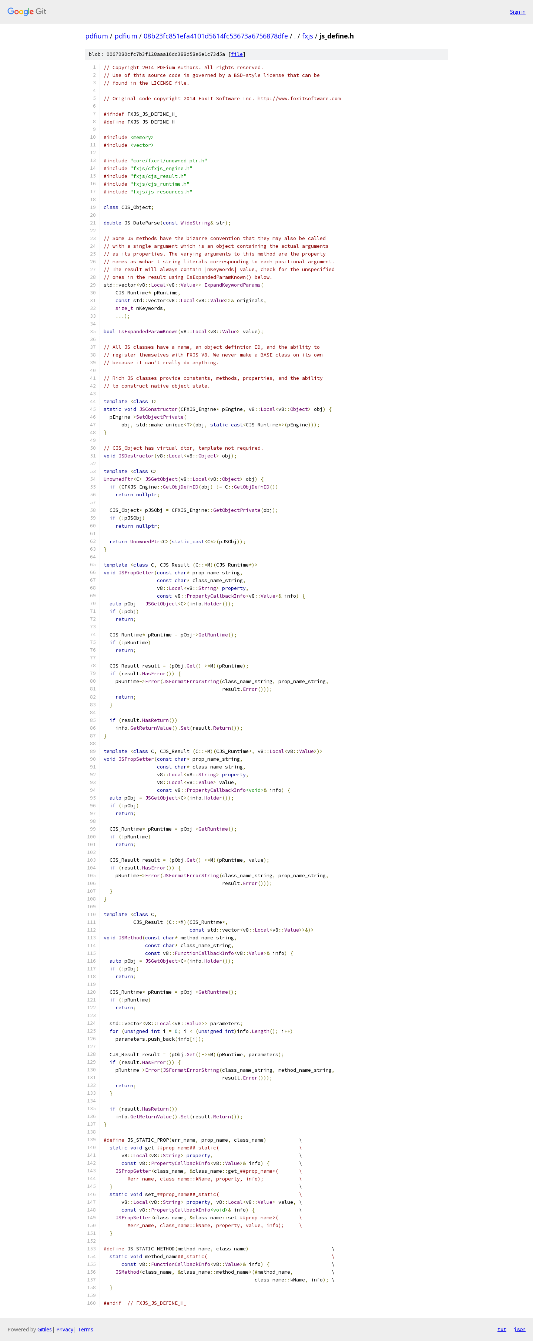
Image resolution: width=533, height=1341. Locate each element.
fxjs (307, 35)
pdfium (96, 35)
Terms (85, 1329)
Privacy (64, 1329)
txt (501, 1329)
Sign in (518, 11)
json (520, 1329)
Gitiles (44, 1329)
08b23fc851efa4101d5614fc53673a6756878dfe (216, 35)
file (237, 54)
